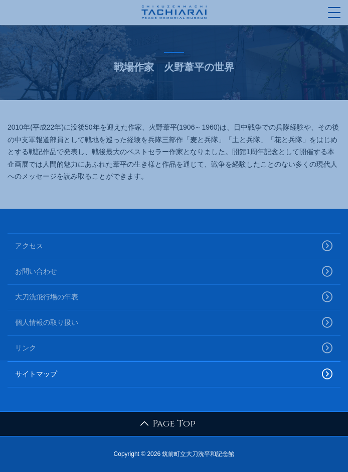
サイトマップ (174, 374)
